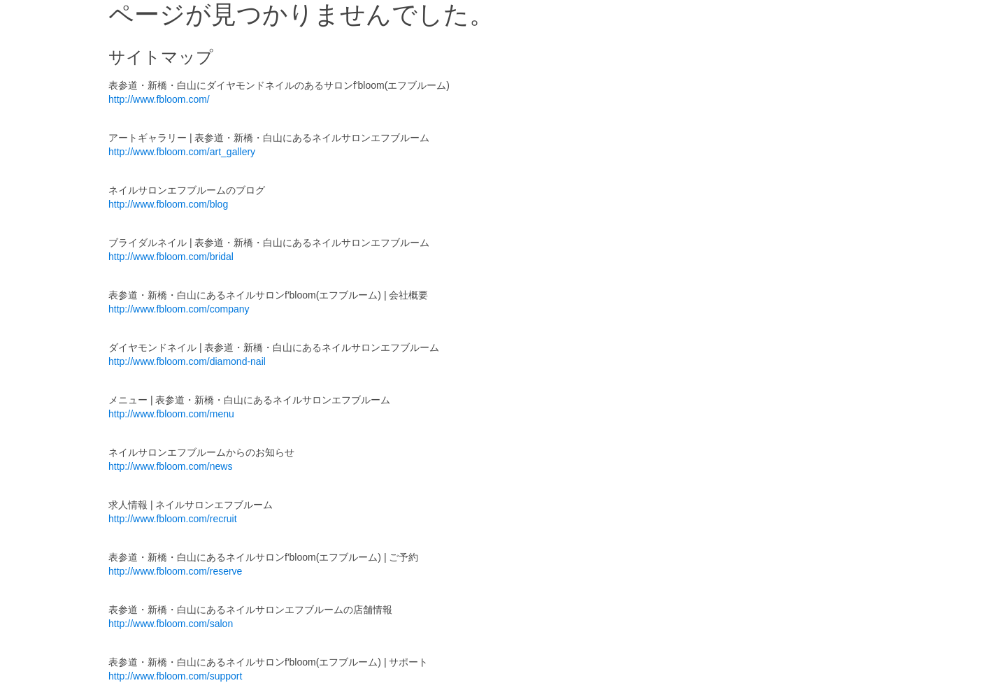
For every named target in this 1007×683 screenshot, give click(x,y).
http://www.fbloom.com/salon (170, 623)
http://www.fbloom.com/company (179, 309)
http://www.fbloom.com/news (170, 466)
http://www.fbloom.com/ (159, 99)
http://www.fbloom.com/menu (171, 413)
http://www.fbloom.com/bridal (171, 256)
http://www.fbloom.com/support (175, 676)
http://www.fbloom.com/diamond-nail (187, 361)
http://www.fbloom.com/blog (168, 204)
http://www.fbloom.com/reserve (175, 571)
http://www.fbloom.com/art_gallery (181, 151)
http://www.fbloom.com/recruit (172, 518)
